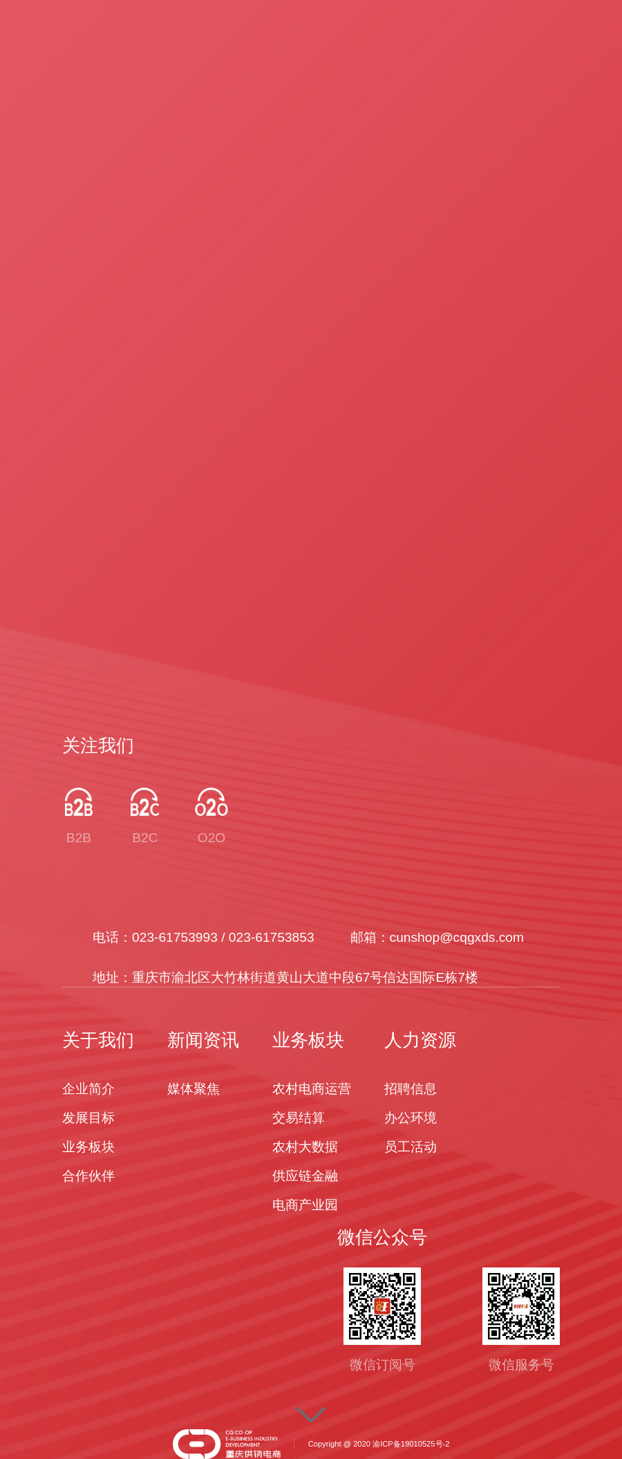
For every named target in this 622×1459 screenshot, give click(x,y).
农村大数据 (305, 1147)
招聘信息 (410, 1088)
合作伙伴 (88, 1176)
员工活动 (410, 1147)
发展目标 (88, 1117)
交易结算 (298, 1117)
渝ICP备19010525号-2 (411, 1444)
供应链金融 (305, 1176)
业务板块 (88, 1147)
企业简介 (88, 1088)
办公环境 (410, 1117)
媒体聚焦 (193, 1088)
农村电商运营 (311, 1088)
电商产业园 (305, 1205)
